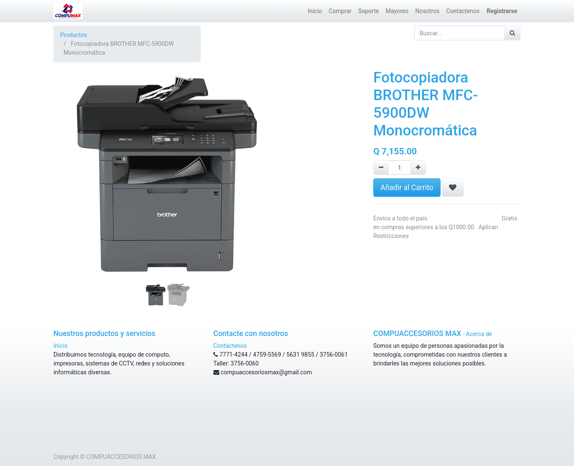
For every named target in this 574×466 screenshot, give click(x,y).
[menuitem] (314, 11)
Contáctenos (230, 345)
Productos (73, 35)
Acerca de (479, 334)
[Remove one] (381, 167)
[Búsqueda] (512, 33)
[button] (70, 153)
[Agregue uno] (418, 167)
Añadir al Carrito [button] (406, 187)
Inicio (60, 345)
